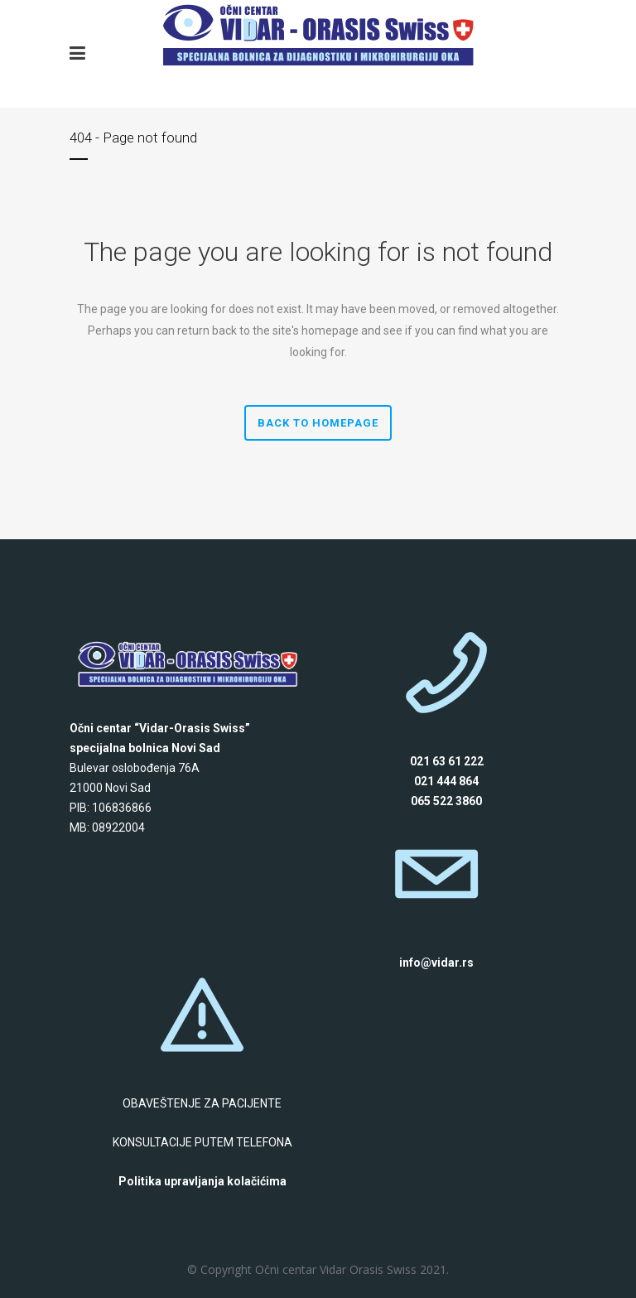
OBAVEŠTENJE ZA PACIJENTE (202, 1103)
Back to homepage (318, 423)
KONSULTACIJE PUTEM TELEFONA (202, 1142)
